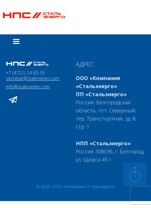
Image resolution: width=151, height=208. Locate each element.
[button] (16, 41)
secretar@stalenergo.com (32, 78)
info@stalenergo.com (28, 87)
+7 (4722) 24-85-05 (25, 73)
